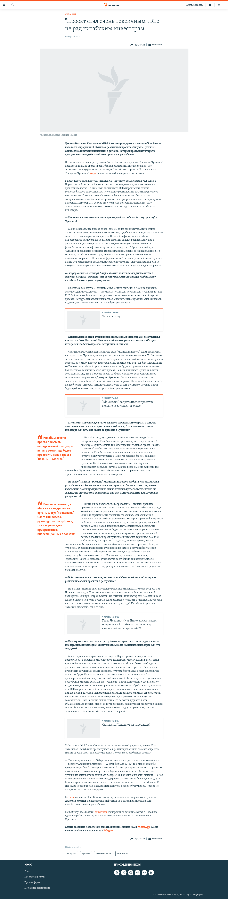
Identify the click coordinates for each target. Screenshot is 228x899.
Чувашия (70, 14)
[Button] (137, 45)
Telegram (109, 830)
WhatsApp (144, 827)
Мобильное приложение (37, 888)
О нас (27, 871)
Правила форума (33, 882)
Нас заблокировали (34, 877)
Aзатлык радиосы (195, 5)
